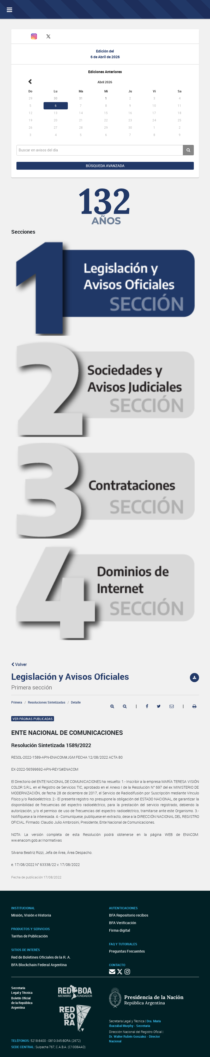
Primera (16, 702)
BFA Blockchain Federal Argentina (39, 964)
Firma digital (119, 930)
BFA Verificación (122, 922)
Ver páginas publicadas (33, 719)
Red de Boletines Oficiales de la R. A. (41, 957)
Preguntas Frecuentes (127, 951)
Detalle (76, 702)
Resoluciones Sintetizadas (46, 702)
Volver (19, 664)
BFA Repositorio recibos (128, 915)
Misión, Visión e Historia (31, 915)
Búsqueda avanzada (105, 165)
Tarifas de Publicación (29, 936)
